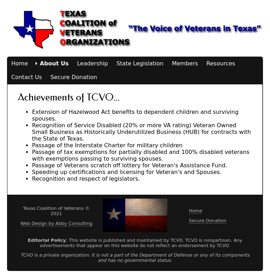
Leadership (92, 63)
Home (19, 63)
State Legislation (139, 63)
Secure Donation (73, 77)
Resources (220, 63)
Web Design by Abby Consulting (56, 223)
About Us (54, 63)
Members (185, 63)
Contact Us (26, 77)
